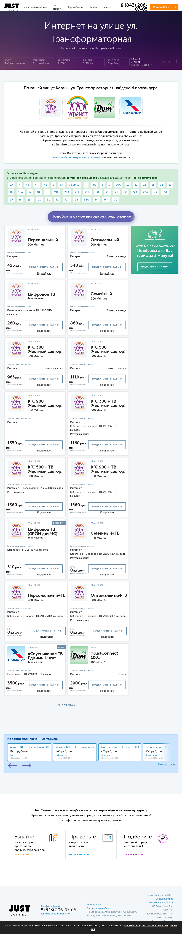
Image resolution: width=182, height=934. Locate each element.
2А (11, 184)
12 (144, 184)
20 (107, 192)
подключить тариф (44, 267)
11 (136, 184)
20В (98, 192)
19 (47, 192)
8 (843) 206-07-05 (134, 7)
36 (115, 199)
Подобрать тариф (154, 267)
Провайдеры (75, 7)
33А (86, 199)
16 (11, 192)
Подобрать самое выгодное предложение (91, 216)
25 (11, 199)
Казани (116, 48)
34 (96, 199)
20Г (77, 192)
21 (116, 192)
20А (66, 192)
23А (145, 192)
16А (20, 192)
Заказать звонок (164, 7)
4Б (45, 184)
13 (153, 184)
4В (27, 184)
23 (155, 192)
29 (39, 199)
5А (61, 184)
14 (161, 184)
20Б (87, 192)
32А (66, 199)
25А (165, 192)
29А (29, 199)
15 (170, 184)
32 (57, 199)
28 (20, 199)
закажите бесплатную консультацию (76, 157)
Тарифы (92, 7)
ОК (93, 929)
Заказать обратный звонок (55, 914)
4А (36, 184)
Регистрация (94, 904)
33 (76, 199)
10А (118, 184)
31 (48, 199)
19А (56, 192)
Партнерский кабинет (99, 908)
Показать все (166, 764)
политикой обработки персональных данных (150, 925)
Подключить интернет (34, 7)
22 (125, 192)
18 (38, 192)
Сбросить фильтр (141, 65)
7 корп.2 (74, 184)
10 (127, 184)
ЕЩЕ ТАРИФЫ (66, 705)
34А (105, 199)
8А (94, 184)
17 (30, 192)
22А (134, 192)
